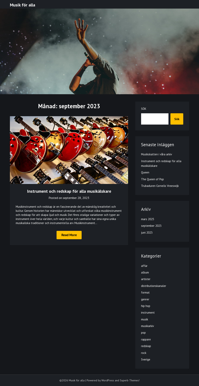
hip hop (145, 306)
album (145, 272)
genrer (145, 299)
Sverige (145, 359)
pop (143, 332)
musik (144, 319)
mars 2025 (147, 219)
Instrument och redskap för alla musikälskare (69, 191)
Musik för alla (22, 5)
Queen (145, 172)
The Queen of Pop (152, 179)
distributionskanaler (153, 286)
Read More (69, 235)
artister (145, 279)
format (145, 292)
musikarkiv (147, 326)
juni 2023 (147, 232)
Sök (143, 109)
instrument (148, 312)
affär (144, 266)
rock (143, 353)
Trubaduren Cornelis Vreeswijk (160, 186)
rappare (146, 339)
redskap (146, 346)
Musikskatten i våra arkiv (156, 154)
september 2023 (151, 226)
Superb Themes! (130, 380)
